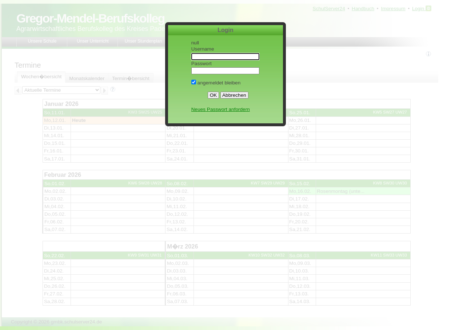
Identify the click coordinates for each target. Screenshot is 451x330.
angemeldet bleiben (215, 83)
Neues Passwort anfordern (220, 109)
